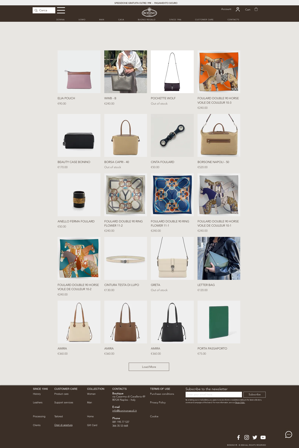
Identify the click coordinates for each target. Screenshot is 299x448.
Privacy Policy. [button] (240, 402)
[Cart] (247, 9)
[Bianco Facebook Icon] (238, 437)
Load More (149, 367)
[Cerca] (43, 10)
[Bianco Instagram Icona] (247, 437)
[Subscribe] (255, 395)
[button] (61, 10)
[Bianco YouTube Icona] (263, 437)
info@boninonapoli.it (124, 410)
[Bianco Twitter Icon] (255, 437)
